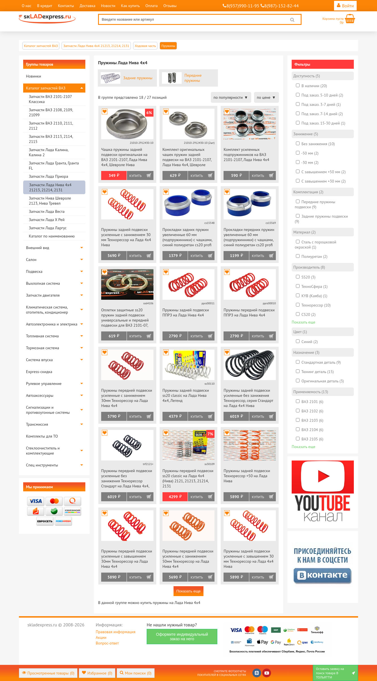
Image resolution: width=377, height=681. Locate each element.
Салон (31, 259)
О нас (26, 5)
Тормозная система (42, 347)
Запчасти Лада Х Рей (46, 219)
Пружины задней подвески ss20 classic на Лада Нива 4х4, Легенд (185, 395)
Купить (135, 176)
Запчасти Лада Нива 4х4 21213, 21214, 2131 (50, 187)
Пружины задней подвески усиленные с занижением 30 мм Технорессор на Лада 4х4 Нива (126, 237)
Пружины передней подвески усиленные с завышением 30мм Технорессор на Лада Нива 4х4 (126, 559)
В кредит (44, 5)
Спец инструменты (42, 465)
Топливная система (42, 336)
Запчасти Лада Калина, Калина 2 (48, 152)
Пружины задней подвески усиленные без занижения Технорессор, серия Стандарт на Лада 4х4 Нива (248, 398)
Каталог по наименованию (52, 236)
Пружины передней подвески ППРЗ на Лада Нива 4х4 (249, 312)
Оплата (151, 5)
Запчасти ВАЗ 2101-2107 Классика (50, 99)
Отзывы (170, 5)
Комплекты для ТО (42, 436)
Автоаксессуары (39, 395)
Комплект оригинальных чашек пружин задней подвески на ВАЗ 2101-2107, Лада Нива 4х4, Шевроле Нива (186, 157)
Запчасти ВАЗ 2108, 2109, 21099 (51, 112)
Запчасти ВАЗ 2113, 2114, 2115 (51, 139)
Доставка (88, 5)
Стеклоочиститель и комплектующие (43, 451)
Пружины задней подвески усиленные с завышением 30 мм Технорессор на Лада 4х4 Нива (249, 559)
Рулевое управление (44, 383)
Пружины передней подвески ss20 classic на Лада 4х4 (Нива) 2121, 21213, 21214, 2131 (187, 478)
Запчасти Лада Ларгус (48, 227)
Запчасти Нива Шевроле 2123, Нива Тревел (50, 201)
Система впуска (39, 359)
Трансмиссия (37, 424)
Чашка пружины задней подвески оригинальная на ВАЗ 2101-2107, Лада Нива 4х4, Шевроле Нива (124, 157)
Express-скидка (39, 371)
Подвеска (34, 271)
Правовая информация (115, 631)
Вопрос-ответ (107, 643)
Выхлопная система (43, 283)
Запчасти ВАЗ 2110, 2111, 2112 (51, 126)
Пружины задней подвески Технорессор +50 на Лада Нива (247, 475)
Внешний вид (37, 247)
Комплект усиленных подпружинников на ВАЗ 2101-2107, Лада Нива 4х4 (246, 154)
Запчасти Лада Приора (48, 176)
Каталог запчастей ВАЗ (45, 88)
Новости (108, 5)
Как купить (130, 5)
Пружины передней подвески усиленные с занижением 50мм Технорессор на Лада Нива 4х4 (187, 559)
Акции (101, 637)
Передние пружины (193, 78)
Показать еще (188, 591)
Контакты (66, 5)
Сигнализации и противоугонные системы (48, 410)
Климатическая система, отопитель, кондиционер (47, 310)
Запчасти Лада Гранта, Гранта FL (54, 165)
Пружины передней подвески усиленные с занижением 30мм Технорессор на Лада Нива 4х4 (126, 398)
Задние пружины (137, 77)
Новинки (33, 76)
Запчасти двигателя (43, 295)
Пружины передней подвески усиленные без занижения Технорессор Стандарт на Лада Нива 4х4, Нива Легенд (126, 478)
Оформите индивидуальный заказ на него (182, 636)
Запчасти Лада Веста (46, 211)
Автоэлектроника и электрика (51, 324)
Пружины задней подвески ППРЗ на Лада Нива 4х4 (185, 312)
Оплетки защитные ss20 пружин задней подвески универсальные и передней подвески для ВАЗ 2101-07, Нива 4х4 (125, 318)
